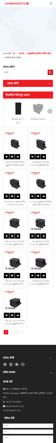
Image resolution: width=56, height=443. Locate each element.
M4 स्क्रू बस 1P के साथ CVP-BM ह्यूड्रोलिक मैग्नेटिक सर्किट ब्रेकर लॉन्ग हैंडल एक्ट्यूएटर (41, 164)
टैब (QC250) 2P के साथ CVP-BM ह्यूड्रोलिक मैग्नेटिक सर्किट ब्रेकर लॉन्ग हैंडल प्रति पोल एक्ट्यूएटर (15, 283)
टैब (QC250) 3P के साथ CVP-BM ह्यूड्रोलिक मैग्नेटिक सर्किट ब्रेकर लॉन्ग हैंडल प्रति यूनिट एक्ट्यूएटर (15, 322)
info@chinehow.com (11, 410)
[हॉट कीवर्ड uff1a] (50, 72)
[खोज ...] (25, 72)
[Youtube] (17, 364)
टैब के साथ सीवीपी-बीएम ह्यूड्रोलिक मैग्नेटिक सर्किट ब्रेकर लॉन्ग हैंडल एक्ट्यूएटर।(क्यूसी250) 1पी (15, 164)
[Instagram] (23, 364)
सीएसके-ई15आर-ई (38, 102)
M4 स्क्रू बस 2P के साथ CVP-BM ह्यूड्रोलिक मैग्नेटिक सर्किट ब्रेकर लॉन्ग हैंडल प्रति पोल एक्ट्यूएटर (41, 283)
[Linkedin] (11, 364)
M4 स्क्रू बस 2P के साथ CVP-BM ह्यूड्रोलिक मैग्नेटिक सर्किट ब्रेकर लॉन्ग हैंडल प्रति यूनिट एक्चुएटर (41, 243)
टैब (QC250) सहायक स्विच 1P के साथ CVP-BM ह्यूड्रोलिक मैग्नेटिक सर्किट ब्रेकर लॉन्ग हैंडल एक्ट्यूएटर (15, 203)
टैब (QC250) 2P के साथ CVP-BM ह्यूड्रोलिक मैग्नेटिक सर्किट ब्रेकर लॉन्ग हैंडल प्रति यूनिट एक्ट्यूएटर (15, 243)
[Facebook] (5, 364)
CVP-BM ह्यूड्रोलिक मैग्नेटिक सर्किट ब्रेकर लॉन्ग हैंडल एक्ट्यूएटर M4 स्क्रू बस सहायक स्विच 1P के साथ (41, 203)
